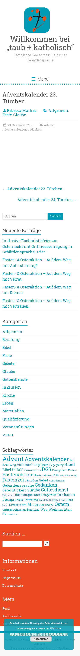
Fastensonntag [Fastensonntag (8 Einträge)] (68, 475)
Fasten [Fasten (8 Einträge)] (72, 470)
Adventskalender (14, 129)
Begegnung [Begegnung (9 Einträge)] (56, 465)
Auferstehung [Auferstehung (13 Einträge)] (28, 465)
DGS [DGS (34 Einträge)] (46, 469)
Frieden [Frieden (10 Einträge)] (32, 480)
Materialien (13, 411)
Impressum (11, 578)
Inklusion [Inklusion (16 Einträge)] (66, 494)
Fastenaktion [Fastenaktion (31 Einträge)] (18, 474)
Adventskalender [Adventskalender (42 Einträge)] (47, 459)
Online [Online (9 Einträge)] (49, 505)
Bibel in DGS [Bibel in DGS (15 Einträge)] (12, 469)
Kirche (8, 395)
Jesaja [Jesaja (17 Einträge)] (8, 499)
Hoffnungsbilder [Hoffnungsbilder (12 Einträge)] (26, 495)
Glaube (19, 114)
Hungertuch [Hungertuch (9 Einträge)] (49, 495)
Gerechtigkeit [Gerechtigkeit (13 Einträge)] (14, 490)
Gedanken (34, 129)
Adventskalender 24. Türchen (47, 199)
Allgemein (58, 110)
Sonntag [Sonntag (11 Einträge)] (33, 509)
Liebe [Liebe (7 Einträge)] (5, 505)
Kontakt (9, 570)
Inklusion (11, 387)
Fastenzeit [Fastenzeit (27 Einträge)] (14, 480)
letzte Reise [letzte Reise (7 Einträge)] (58, 499)
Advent (49, 125)
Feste (7, 114)
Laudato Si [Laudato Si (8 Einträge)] (45, 499)
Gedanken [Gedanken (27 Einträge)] (46, 485)
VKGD (7, 435)
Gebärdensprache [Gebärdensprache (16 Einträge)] (18, 485)
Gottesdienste (15, 379)
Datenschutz (12, 585)
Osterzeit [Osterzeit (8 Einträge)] (7, 509)
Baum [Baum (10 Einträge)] (44, 465)
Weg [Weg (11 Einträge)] (44, 509)
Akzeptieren (41, 639)
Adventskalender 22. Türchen (32, 188)
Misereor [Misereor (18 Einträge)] (35, 504)
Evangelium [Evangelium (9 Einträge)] (59, 470)
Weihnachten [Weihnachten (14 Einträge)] (60, 509)
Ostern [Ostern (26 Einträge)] (62, 504)
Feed (6, 608)
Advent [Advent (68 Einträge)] (13, 458)
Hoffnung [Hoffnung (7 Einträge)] (7, 495)
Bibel (7, 347)
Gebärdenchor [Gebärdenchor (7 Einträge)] (57, 480)
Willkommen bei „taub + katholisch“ (40, 43)
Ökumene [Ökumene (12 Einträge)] (10, 514)
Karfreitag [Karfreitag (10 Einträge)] (31, 500)
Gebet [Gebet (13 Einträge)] (43, 480)
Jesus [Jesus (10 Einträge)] (19, 500)
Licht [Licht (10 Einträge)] (69, 500)
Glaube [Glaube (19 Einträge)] (33, 490)
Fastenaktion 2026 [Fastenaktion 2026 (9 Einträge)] (47, 475)
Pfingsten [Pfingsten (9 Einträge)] (19, 509)
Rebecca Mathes (21, 110)
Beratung (10, 339)
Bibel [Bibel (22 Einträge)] (69, 464)
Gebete (8, 363)
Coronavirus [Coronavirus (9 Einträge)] (32, 470)
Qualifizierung (15, 419)
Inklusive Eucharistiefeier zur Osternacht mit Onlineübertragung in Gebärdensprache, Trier (37, 246)
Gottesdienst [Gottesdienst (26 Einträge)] (54, 490)
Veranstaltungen (18, 427)
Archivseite (12, 616)
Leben (7, 403)
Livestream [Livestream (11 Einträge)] (17, 505)
